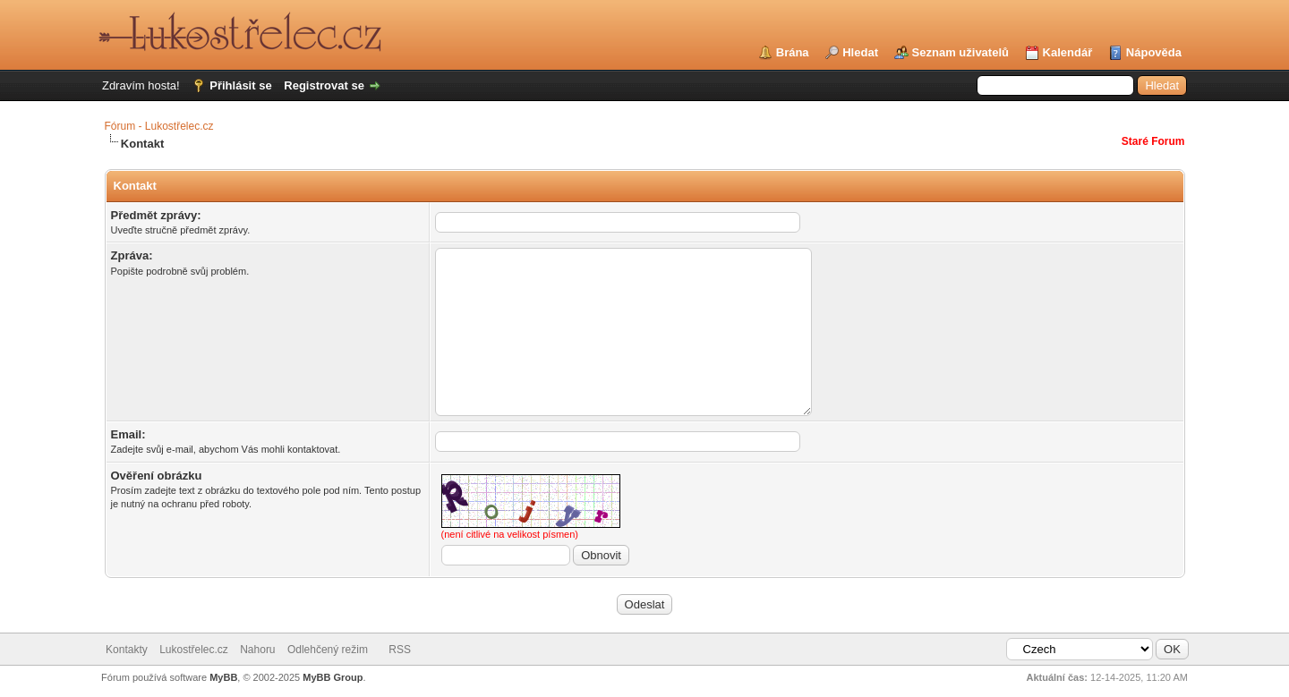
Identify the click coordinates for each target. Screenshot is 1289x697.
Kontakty (127, 649)
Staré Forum (1153, 141)
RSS (399, 649)
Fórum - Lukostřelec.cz (159, 126)
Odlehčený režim (327, 649)
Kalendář (1068, 52)
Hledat (860, 52)
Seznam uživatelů (960, 52)
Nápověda (1154, 52)
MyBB (223, 677)
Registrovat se (324, 85)
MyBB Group (333, 677)
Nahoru (257, 649)
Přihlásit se (240, 85)
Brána (792, 52)
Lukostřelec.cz (193, 649)
